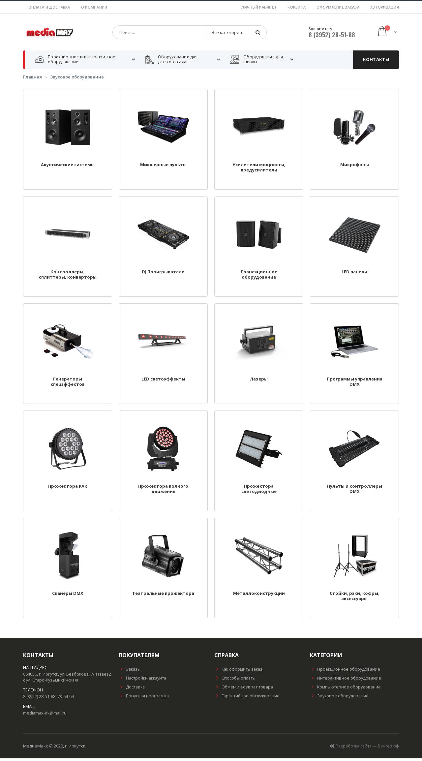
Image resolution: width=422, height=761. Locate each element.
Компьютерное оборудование (345, 689)
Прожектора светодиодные (259, 491)
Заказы (129, 672)
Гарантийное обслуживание (247, 698)
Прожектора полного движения (163, 491)
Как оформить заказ (238, 672)
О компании (94, 7)
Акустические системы (68, 167)
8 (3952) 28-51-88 (332, 36)
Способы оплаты (235, 681)
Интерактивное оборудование (345, 681)
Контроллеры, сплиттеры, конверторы (68, 277)
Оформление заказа (337, 7)
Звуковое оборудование (77, 80)
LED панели (354, 274)
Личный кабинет (259, 7)
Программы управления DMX (354, 384)
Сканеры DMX (67, 596)
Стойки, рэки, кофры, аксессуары (354, 599)
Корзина (296, 7)
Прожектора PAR (67, 489)
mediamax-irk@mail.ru (45, 715)
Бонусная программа (144, 698)
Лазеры (259, 381)
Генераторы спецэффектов (68, 384)
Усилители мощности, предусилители (259, 170)
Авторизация (384, 7)
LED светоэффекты (163, 381)
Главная (32, 80)
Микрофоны (354, 167)
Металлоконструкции (259, 596)
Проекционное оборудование (345, 672)
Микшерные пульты (163, 167)
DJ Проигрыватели (163, 274)
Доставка (132, 689)
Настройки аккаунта (142, 681)
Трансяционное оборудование (258, 277)
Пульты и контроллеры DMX (354, 491)
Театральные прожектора (163, 596)
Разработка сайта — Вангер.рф (367, 748)
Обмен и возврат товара (243, 689)
